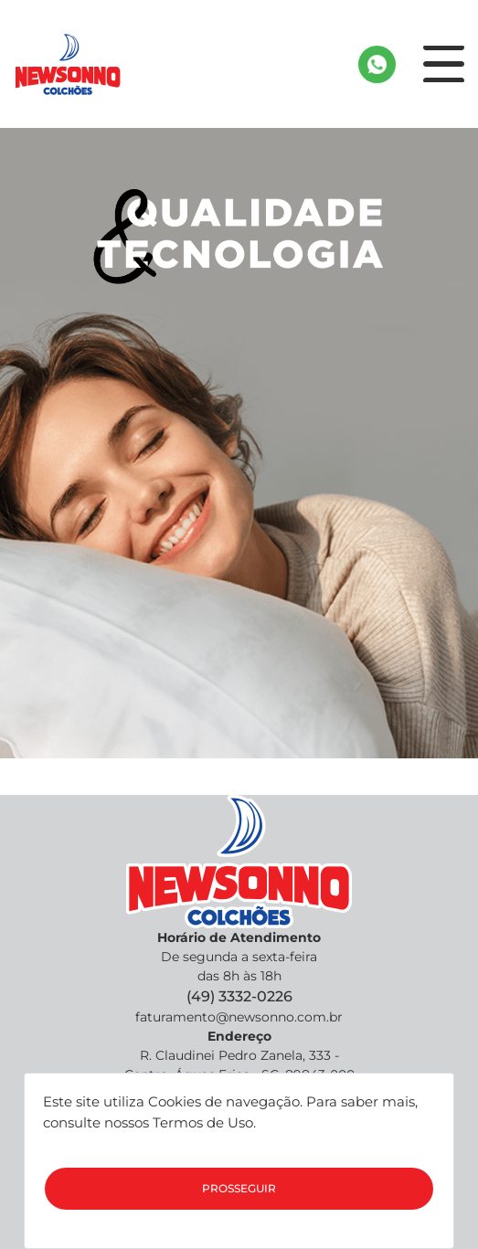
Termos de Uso (203, 1122)
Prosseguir (239, 1188)
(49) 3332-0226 (239, 996)
